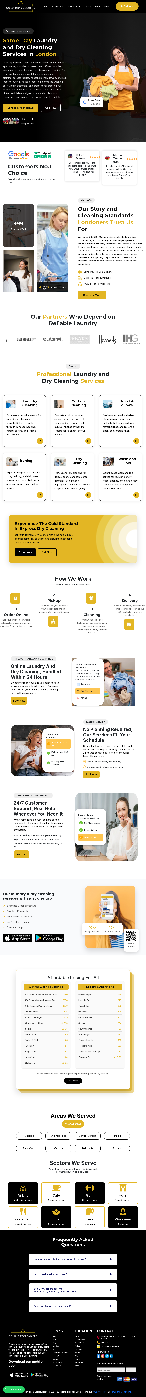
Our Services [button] (57, 6)
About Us (56, 1343)
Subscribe (131, 1367)
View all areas (73, 1118)
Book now (19, 701)
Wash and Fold (127, 461)
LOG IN (97, 6)
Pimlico (117, 1131)
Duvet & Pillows (126, 403)
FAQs (54, 1346)
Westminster (79, 1359)
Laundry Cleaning (30, 403)
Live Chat (22, 850)
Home (55, 1333)
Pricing (55, 1336)
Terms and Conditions (60, 1349)
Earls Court (29, 1145)
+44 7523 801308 (105, 1339)
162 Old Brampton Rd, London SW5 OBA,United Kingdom (116, 1334)
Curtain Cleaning (78, 403)
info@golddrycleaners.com (108, 1343)
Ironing (26, 461)
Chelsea (29, 1131)
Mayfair (77, 1362)
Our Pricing (73, 1075)
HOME (45, 6)
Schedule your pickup (20, 107)
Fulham (117, 1145)
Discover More (92, 295)
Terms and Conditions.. (121, 1388)
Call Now (127, 6)
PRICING (88, 6)
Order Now (25, 552)
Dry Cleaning (79, 461)
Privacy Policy (58, 1353)
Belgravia (87, 1145)
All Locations (57, 1359)
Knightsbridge (58, 1131)
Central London (88, 1131)
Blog (54, 1340)
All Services (57, 1362)
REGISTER (108, 6)
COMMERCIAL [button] (74, 6)
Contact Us (56, 1356)
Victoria (58, 1145)
